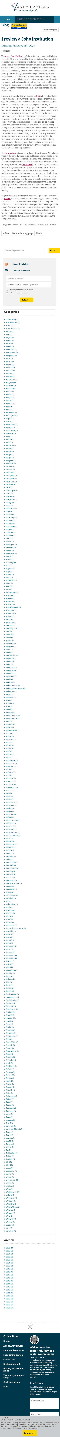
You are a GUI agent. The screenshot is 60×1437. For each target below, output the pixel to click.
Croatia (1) (10, 530)
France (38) (10, 604)
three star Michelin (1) (14, 1129)
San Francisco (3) (12, 994)
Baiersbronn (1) (12, 380)
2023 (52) (9, 1257)
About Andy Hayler (13, 1346)
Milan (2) (9, 838)
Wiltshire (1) (10, 1210)
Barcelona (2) (11, 389)
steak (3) (9, 1063)
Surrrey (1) (10, 1078)
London (15, 225)
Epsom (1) (10, 574)
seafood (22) (11, 1018)
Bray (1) (9, 437)
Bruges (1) (10, 455)
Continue (28, 1433)
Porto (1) (9, 949)
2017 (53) (9, 1275)
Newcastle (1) (11, 874)
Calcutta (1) (10, 470)
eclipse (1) (10, 560)
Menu (7, 20)
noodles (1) (10, 877)
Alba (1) (9, 335)
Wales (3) (9, 1189)
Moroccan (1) (11, 847)
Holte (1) (9, 664)
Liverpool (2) (11, 781)
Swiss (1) (9, 1093)
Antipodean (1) (11, 356)
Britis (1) (9, 443)
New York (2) (11, 865)
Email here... (37, 1414)
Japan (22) (10, 727)
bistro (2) (9, 422)
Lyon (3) (9, 793)
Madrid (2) (10, 799)
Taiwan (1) (10, 1105)
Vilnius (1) (10, 1183)
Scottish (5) (10, 1015)
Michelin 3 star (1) (13, 832)
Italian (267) (10, 712)
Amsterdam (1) (12, 353)
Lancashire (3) (11, 763)
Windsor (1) (10, 1213)
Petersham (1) (11, 925)
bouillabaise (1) (12, 431)
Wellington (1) (11, 1198)
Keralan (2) (10, 745)
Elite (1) (9, 566)
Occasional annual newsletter (21, 290)
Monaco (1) (10, 841)
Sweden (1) (10, 1087)
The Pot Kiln (27, 165)
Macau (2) (9, 796)
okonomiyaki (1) (12, 895)
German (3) (10, 625)
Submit (25, 300)
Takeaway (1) (11, 1111)
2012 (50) (9, 1290)
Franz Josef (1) (11, 610)
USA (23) (9, 1165)
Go (57, 19)
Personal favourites (13, 1351)
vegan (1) (9, 1168)
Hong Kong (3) (11, 667)
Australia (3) (10, 371)
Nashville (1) (11, 856)
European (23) (11, 580)
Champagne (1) (11, 491)
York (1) (9, 1228)
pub (46, 225)
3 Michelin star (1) (13, 323)
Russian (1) (10, 988)
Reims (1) (9, 976)
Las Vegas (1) (11, 766)
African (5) (10, 332)
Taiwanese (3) (11, 1108)
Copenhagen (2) (12, 518)
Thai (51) (9, 1123)
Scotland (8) (10, 1012)
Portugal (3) (10, 952)
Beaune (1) (10, 392)
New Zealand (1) (12, 868)
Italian (23, 225)
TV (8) (8, 1150)
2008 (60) (9, 1302)
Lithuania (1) (11, 778)
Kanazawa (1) (11, 739)
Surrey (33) (10, 1075)
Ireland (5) (10, 703)
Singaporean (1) (12, 1036)
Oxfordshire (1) (12, 904)
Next (38, 233)
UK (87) (9, 1162)
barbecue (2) (11, 386)
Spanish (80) (10, 1057)
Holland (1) (10, 661)
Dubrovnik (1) (11, 554)
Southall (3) (10, 1045)
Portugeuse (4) (11, 955)
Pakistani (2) (10, 910)
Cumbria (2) (10, 536)
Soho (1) (9, 1039)
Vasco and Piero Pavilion (11, 56)
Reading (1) (10, 973)
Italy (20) (9, 721)
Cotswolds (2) (11, 524)
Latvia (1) (9, 769)
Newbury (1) (10, 871)
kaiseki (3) (10, 736)
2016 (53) (9, 1278)
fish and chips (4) (12, 592)
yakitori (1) (10, 1225)
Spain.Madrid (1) (12, 1051)
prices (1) (9, 964)
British (53, 225)
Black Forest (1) (12, 425)
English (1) (10, 571)
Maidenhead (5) (12, 802)
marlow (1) (10, 811)
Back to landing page (22, 233)
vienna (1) (10, 1177)
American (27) (11, 350)
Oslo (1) (9, 901)
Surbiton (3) (10, 1072)
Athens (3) (10, 365)
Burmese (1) (11, 464)
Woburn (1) (10, 1222)
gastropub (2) (11, 622)
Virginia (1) (10, 1186)
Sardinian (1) (11, 1006)
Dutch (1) (9, 557)
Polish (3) (9, 943)
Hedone (7, 199)
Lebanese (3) (11, 772)
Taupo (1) (9, 1117)
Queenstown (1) (12, 970)
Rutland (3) (10, 991)
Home (6, 1341)
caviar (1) (9, 488)
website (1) (10, 1195)
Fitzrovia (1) (10, 595)
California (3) (11, 473)
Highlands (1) (11, 658)
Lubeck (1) (10, 790)
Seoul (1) (9, 1024)
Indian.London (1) (13, 685)
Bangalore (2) (11, 383)
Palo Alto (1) (10, 913)
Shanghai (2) (10, 1030)
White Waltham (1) (13, 1207)
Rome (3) (9, 985)
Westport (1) (11, 1201)
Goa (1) (9, 631)
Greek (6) (9, 637)
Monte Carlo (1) (12, 844)
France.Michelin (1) (13, 607)
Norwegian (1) (11, 889)
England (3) (10, 568)
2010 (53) (9, 1296)
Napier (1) (10, 853)
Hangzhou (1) (11, 646)
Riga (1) (9, 982)
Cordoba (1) (10, 521)
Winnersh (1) (11, 1219)
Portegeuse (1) (11, 946)
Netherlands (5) (12, 862)
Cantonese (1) (11, 479)
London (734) (11, 784)
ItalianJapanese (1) (13, 718)
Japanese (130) (11, 730)
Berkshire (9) (11, 404)
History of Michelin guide (13, 1370)
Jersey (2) (9, 733)
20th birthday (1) (12, 320)
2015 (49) (9, 1281)
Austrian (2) (10, 377)
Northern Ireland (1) (14, 883)
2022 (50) (9, 1260)
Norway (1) (10, 886)
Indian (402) (10, 682)
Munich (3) (10, 850)
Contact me (9, 1360)
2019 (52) (9, 1269)
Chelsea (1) (10, 497)
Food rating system (13, 1355)
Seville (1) (10, 1027)
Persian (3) (10, 922)
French (40, 225)
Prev (7, 233)
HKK (38, 96)
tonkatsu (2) (10, 1138)
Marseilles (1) (11, 814)
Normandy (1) (11, 880)
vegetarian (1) (11, 1171)
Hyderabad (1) (11, 676)
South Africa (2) (12, 1042)
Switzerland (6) (11, 1096)
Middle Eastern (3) (13, 835)
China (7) (9, 506)
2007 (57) (9, 1305)
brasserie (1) (11, 434)
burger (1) (10, 458)
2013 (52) (9, 1287)
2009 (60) (9, 1299)
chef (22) (9, 494)
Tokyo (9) (9, 1135)
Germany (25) (11, 628)
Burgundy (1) (11, 461)
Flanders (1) (10, 598)
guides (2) (9, 640)
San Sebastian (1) (12, 1000)
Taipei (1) (9, 1102)
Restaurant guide (12, 1364)
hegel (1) (9, 649)
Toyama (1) (10, 1144)
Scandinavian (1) (12, 1009)
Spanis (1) (9, 1054)
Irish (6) (9, 706)
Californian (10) (12, 476)
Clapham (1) (10, 515)
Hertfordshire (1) (12, 655)
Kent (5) (9, 742)
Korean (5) (10, 754)
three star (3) (11, 1126)
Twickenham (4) (12, 1153)
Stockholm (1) (11, 1066)
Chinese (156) (11, 509)
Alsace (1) (9, 344)
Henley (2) (10, 652)
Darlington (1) (11, 545)
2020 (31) (9, 1266)
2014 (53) (9, 1284)
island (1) (9, 709)
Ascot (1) (9, 359)
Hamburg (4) (11, 643)
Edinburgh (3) (11, 563)
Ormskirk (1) (11, 898)
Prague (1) (10, 961)
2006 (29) (9, 1308)
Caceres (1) (10, 467)
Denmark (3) (11, 548)
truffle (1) (9, 1147)
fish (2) (8, 589)
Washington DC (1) (13, 1192)
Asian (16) (10, 362)
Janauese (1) (10, 724)
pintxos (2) (10, 934)
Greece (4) (10, 634)
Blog (5, 1387)
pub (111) (9, 967)
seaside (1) (10, 1021)
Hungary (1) (10, 673)
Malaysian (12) (11, 805)
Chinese (31, 225)
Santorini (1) (10, 1003)
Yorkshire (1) (11, 1231)
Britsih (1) (10, 452)
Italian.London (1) (13, 715)
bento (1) (9, 401)
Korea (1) (9, 751)
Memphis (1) (11, 823)
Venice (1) (10, 1174)
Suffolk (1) (10, 1069)
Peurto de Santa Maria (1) (16, 928)
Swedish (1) (10, 1090)
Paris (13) (9, 916)
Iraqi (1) (9, 700)
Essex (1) (9, 577)
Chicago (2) (10, 503)
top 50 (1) (9, 1141)
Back (50, 30)
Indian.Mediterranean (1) (15, 688)
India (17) (9, 679)
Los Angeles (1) (12, 787)
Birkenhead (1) (11, 413)
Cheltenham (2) (12, 500)
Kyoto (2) (9, 757)
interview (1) (11, 697)
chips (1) (9, 512)
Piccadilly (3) (11, 931)
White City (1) (11, 1204)
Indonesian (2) (11, 691)
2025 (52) (9, 1251)
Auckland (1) (10, 368)
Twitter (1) (10, 1156)
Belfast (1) (10, 395)
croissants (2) (11, 533)
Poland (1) (10, 940)
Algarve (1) (10, 338)
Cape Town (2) (11, 482)
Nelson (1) (10, 859)
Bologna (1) (10, 428)
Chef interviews (11, 1382)
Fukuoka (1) (10, 616)
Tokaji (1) (9, 1132)
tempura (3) (10, 1120)
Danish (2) (10, 542)
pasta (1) (9, 919)
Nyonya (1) (10, 892)
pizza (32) (9, 937)
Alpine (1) (9, 341)
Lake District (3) (12, 760)
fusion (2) (9, 619)
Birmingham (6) (12, 416)
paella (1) (9, 907)
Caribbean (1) (11, 485)
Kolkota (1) (10, 748)
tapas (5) (9, 1114)
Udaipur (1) (10, 1159)
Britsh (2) (9, 449)
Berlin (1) (9, 407)
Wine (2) (9, 1216)
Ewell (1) (9, 583)
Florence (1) (10, 601)
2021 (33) (9, 1263)
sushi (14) (9, 1081)
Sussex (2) (10, 1084)
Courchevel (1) (11, 527)
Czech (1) (9, 539)
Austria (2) (10, 374)
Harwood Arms (11, 153)
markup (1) (10, 808)
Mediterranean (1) (13, 820)
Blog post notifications (19, 293)
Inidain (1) (10, 694)
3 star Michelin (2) (13, 329)
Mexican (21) (11, 826)
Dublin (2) (10, 551)
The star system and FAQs (13, 1377)
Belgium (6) (10, 398)
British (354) (11, 446)
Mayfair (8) (10, 817)
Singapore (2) (11, 1033)
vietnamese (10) (12, 1180)
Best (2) (9, 410)
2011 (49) (9, 1293)
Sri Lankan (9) (11, 1060)
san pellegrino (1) (12, 997)
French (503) (11, 613)
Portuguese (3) (11, 958)
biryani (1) (10, 419)
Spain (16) (10, 1048)
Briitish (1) (10, 440)
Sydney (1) (10, 1099)
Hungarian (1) (11, 670)
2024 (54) (9, 1254)
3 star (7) (9, 326)
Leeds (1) (9, 775)
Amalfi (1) (10, 347)
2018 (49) (9, 1272)
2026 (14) (9, 1248)
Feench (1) (10, 586)
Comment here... (38, 1400)
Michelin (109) (11, 829)
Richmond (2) (11, 979)
